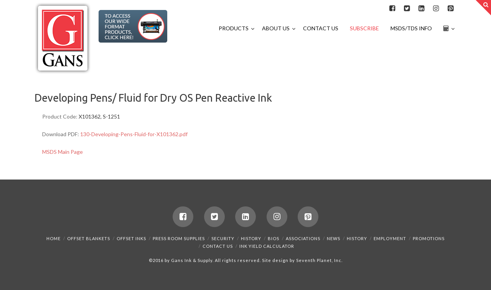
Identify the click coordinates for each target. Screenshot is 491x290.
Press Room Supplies (179, 238)
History (251, 238)
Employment (390, 238)
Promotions (429, 238)
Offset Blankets (88, 238)
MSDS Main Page (62, 151)
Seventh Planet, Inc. (319, 260)
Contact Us (218, 246)
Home (53, 238)
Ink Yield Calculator (266, 246)
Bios (273, 238)
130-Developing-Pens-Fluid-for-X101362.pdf (134, 134)
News (333, 238)
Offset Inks (131, 238)
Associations (303, 238)
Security (222, 238)
